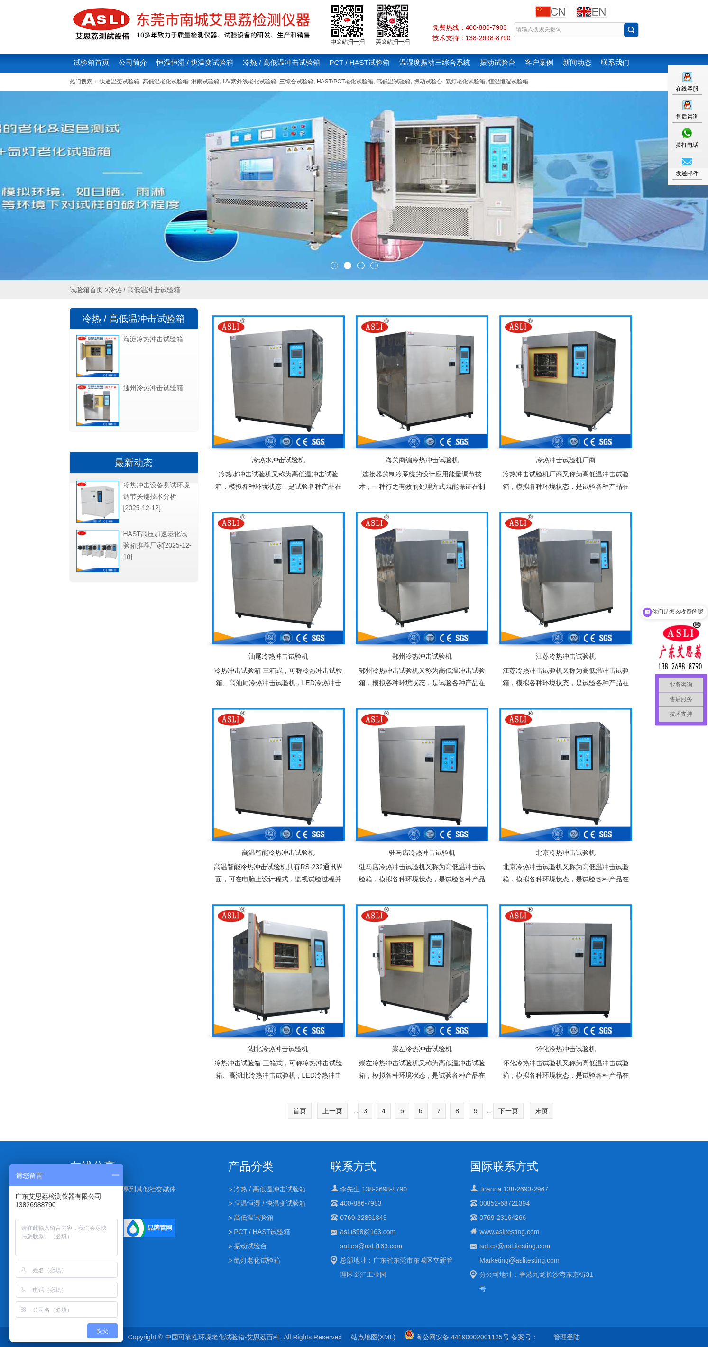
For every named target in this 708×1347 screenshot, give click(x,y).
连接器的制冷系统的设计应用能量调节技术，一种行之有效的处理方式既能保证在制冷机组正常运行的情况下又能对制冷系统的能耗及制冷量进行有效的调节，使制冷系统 (422, 492)
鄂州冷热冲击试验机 (422, 656)
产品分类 (251, 1166)
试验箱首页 (91, 62)
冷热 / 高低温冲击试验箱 (281, 62)
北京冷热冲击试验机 (566, 852)
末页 (541, 1111)
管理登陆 (566, 1337)
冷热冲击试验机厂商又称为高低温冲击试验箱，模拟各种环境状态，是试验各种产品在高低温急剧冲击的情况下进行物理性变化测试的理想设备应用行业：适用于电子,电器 (566, 492)
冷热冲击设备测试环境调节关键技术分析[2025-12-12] (156, 496)
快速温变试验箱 (119, 81)
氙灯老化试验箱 (465, 81)
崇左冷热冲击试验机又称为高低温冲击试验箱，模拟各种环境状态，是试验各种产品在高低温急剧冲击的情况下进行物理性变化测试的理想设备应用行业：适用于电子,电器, (422, 1081)
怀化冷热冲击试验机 (566, 1049)
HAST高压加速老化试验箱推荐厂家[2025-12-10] (157, 545)
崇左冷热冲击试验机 (422, 1049)
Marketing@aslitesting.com (519, 1260)
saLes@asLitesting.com (514, 1246)
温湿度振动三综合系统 (434, 62)
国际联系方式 (504, 1166)
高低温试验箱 (394, 81)
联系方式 (353, 1166)
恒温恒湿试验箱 (508, 81)
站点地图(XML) (373, 1337)
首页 (299, 1111)
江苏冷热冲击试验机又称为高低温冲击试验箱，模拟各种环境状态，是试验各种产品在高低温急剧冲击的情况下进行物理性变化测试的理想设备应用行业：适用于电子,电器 (566, 689)
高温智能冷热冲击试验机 (278, 852)
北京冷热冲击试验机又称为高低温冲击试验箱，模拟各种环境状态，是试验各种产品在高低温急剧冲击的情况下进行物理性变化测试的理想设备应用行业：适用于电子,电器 (566, 885)
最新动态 (134, 463)
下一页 (508, 1111)
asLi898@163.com (367, 1232)
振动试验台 (497, 62)
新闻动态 (577, 62)
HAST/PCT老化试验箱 (345, 81)
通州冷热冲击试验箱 (153, 388)
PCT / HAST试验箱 (360, 62)
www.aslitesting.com (509, 1232)
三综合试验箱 (296, 81)
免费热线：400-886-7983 (469, 27)
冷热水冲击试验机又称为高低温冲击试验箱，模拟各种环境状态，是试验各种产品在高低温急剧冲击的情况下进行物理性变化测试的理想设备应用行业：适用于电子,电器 (278, 492)
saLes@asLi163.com (371, 1246)
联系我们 (615, 62)
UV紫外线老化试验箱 (249, 81)
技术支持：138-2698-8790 (471, 38)
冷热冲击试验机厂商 (566, 460)
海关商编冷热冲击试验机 (422, 460)
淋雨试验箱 (205, 81)
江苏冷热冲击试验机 (566, 656)
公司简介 (133, 62)
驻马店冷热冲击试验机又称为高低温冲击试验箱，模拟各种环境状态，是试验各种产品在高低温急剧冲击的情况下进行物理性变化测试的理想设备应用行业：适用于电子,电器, (422, 885)
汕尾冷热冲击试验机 (278, 656)
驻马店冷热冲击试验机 (422, 852)
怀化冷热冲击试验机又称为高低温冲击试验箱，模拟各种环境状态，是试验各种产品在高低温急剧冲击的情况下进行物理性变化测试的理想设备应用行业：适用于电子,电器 (566, 1081)
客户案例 (539, 62)
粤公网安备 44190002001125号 (457, 1337)
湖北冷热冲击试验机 (278, 1049)
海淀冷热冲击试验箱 (153, 339)
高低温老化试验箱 (165, 81)
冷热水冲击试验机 (278, 460)
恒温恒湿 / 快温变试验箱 (195, 62)
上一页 (332, 1111)
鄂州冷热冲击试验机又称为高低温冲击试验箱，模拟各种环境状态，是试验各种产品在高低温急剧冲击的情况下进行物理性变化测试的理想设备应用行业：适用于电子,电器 (422, 689)
